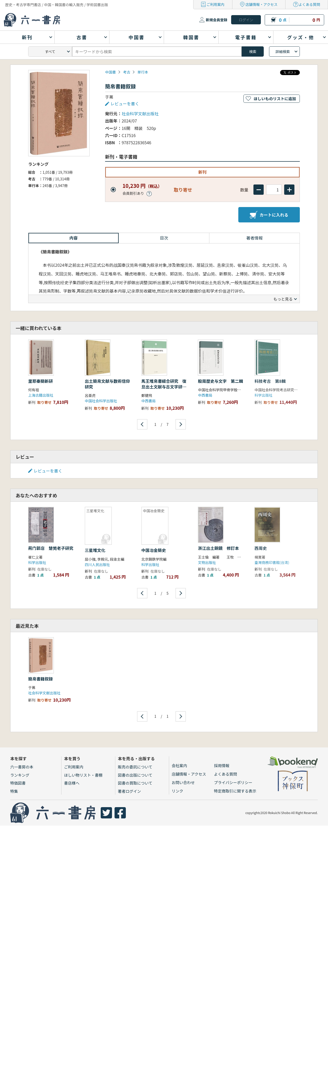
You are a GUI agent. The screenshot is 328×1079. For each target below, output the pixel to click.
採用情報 (221, 765)
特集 (14, 791)
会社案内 (179, 765)
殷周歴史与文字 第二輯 (220, 381)
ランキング (19, 775)
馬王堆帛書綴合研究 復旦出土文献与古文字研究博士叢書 (164, 387)
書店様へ (71, 783)
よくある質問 (309, 4)
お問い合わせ (183, 782)
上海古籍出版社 (40, 395)
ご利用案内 (215, 4)
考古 (126, 72)
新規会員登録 (216, 19)
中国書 (110, 72)
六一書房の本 (21, 766)
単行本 (142, 72)
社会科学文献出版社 (140, 113)
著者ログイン (129, 791)
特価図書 (18, 783)
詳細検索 (282, 51)
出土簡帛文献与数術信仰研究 (107, 384)
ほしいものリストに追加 (275, 98)
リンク (177, 791)
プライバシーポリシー (233, 782)
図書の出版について (135, 775)
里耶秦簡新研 (40, 381)
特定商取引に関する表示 (235, 791)
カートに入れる (269, 215)
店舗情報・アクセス (261, 4)
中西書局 (148, 400)
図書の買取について (135, 783)
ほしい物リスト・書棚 (83, 775)
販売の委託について (135, 766)
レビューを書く (124, 103)
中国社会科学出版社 (101, 400)
